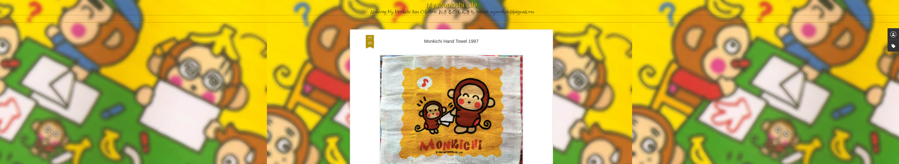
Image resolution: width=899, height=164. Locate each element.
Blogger (472, 161)
